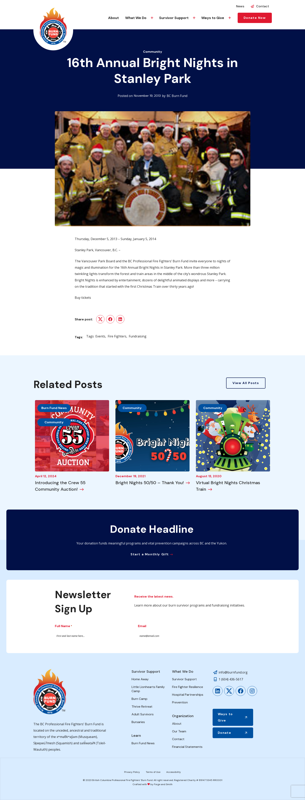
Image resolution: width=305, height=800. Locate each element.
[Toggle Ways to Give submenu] (230, 18)
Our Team (179, 731)
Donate (224, 733)
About (113, 17)
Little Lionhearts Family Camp (148, 689)
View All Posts (245, 383)
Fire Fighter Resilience (187, 687)
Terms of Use (153, 772)
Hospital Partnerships (187, 695)
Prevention (180, 702)
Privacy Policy (132, 772)
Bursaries (138, 722)
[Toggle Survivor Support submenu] (194, 18)
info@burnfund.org (233, 672)
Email (142, 626)
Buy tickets (83, 297)
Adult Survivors (143, 714)
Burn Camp (139, 699)
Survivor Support (174, 17)
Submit (238, 635)
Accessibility (173, 772)
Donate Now (255, 18)
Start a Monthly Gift (150, 554)
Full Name (63, 626)
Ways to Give (212, 17)
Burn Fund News (54, 408)
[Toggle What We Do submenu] (152, 18)
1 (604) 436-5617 (231, 679)
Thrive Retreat (142, 706)
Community (152, 52)
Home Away (140, 679)
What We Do (135, 17)
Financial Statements (187, 747)
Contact (262, 6)
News (240, 6)
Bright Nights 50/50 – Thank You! (149, 483)
